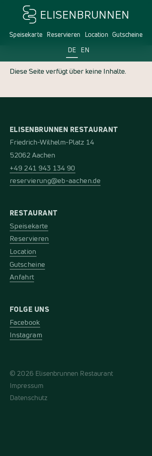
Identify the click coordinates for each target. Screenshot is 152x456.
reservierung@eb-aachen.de (55, 180)
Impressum (26, 385)
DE (72, 49)
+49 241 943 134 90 (42, 168)
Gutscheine (127, 34)
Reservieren (63, 34)
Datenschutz (29, 397)
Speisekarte (26, 34)
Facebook (25, 322)
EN (85, 49)
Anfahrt (22, 276)
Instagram (26, 334)
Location (96, 34)
